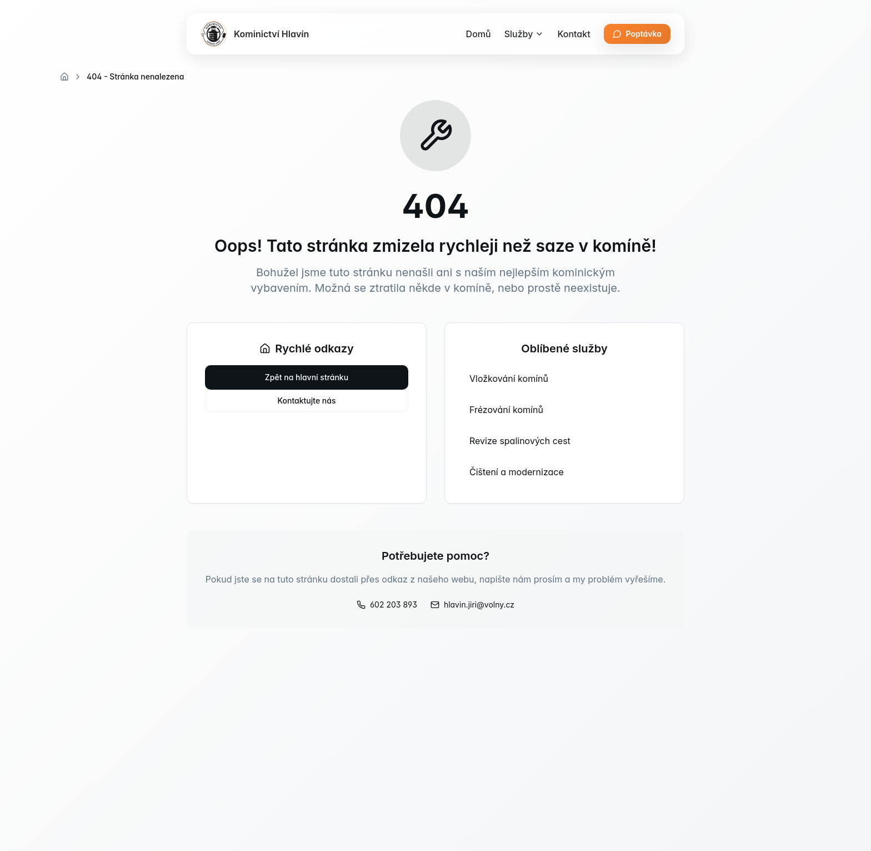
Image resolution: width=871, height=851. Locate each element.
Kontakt (573, 33)
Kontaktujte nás (307, 400)
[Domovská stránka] (64, 76)
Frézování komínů (506, 409)
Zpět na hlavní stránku (306, 377)
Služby (524, 33)
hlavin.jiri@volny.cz (472, 604)
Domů (478, 33)
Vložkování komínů (508, 378)
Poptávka (637, 33)
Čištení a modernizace (516, 471)
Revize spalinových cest (519, 440)
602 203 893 (387, 604)
